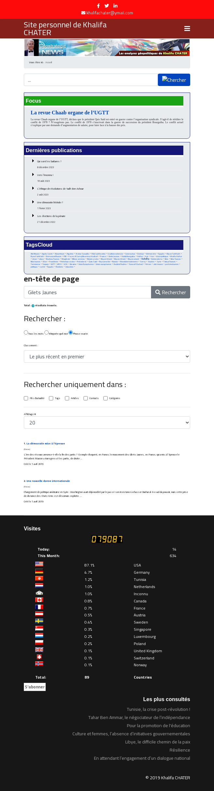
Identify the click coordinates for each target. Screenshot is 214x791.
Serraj (142, 261)
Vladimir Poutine (120, 264)
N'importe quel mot (56, 333)
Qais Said (93, 261)
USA (66, 264)
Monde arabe (93, 259)
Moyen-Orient (120, 259)
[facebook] (98, 6)
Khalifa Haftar (176, 256)
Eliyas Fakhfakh (173, 253)
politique (34, 266)
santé (42, 266)
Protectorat (81, 261)
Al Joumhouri (59, 253)
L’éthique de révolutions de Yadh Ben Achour (109, 191)
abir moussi (158, 264)
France (103, 256)
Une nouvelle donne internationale (48, 481)
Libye (41, 259)
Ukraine (73, 264)
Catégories (114, 398)
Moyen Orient (106, 259)
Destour (140, 253)
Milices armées (78, 259)
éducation (69, 266)
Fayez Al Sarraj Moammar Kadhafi (83, 256)
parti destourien (171, 264)
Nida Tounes (176, 259)
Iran (152, 256)
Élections (59, 266)
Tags (57, 398)
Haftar (140, 256)
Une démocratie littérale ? (109, 205)
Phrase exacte (78, 333)
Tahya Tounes (169, 261)
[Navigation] (187, 28)
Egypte (161, 253)
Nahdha (145, 258)
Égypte (50, 266)
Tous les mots (34, 333)
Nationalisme (156, 259)
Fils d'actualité (37, 398)
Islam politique (162, 256)
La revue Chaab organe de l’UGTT (70, 112)
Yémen (148, 264)
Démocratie (151, 253)
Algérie (70, 254)
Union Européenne (86, 264)
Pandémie (53, 261)
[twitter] (106, 6)
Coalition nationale (115, 253)
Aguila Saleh (47, 253)
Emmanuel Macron (53, 256)
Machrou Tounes (52, 259)
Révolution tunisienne (129, 261)
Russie (115, 262)
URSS (59, 264)
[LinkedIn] (115, 6)
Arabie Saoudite (82, 253)
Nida (166, 259)
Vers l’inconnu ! (109, 178)
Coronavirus (130, 253)
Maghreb (66, 259)
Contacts (94, 398)
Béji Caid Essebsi (98, 253)
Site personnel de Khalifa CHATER (65, 28)
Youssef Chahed (136, 264)
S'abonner (35, 687)
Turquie (45, 264)
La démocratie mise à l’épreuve (45, 443)
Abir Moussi (35, 253)
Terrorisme (35, 264)
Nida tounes (35, 261)
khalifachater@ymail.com (109, 13)
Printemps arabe (67, 261)
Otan (45, 261)
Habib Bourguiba (128, 256)
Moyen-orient (133, 259)
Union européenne (103, 264)
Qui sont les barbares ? (109, 164)
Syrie (159, 261)
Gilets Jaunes (114, 256)
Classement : (31, 346)
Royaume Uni (104, 261)
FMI (65, 256)
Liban (34, 259)
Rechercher (170, 292)
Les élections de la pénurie (109, 219)
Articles (75, 398)
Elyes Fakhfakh (37, 256)
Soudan (151, 261)
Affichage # (30, 414)
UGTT (53, 264)
